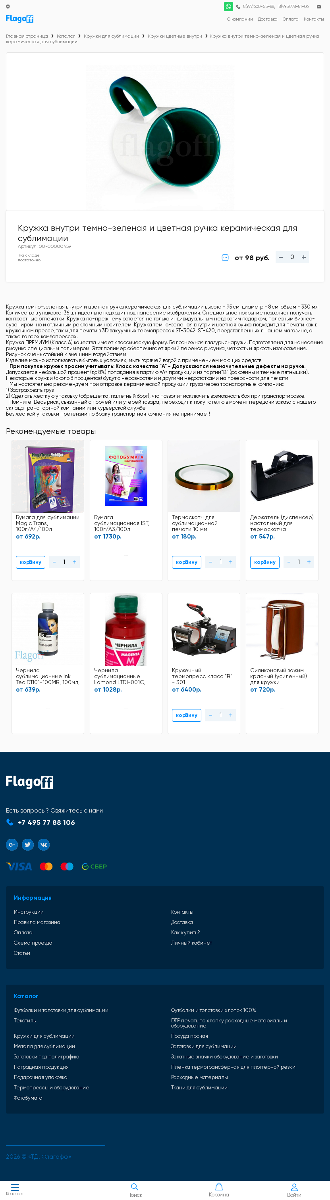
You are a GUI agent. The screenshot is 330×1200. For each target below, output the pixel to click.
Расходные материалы (199, 1077)
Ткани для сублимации (199, 1087)
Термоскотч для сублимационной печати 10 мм (195, 523)
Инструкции (29, 911)
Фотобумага (28, 1097)
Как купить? (185, 932)
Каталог (15, 1190)
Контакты (182, 911)
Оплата (23, 932)
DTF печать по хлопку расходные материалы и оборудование (229, 1023)
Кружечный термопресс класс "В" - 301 (202, 676)
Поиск (135, 1190)
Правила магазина (37, 922)
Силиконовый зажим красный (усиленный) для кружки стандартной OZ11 (278, 676)
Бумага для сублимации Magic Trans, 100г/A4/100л (47, 523)
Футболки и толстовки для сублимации (61, 1010)
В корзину (30, 562)
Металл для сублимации (44, 1046)
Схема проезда (33, 942)
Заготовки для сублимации (204, 1046)
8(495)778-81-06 (294, 6)
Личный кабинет (191, 942)
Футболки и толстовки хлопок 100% (213, 1010)
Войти (294, 1190)
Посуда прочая (189, 1036)
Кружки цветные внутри (175, 36)
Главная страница (27, 36)
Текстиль (25, 1021)
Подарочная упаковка (41, 1077)
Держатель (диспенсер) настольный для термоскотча (282, 523)
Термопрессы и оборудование (51, 1087)
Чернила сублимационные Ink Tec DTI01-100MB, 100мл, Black (47, 676)
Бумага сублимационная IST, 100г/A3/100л (121, 523)
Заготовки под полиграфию (46, 1056)
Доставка (182, 922)
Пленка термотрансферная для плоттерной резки (233, 1067)
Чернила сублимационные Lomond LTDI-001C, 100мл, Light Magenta (123, 676)
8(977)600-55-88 (258, 6)
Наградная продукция (41, 1067)
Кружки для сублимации (111, 36)
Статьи (22, 953)
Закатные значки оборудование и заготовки (224, 1056)
